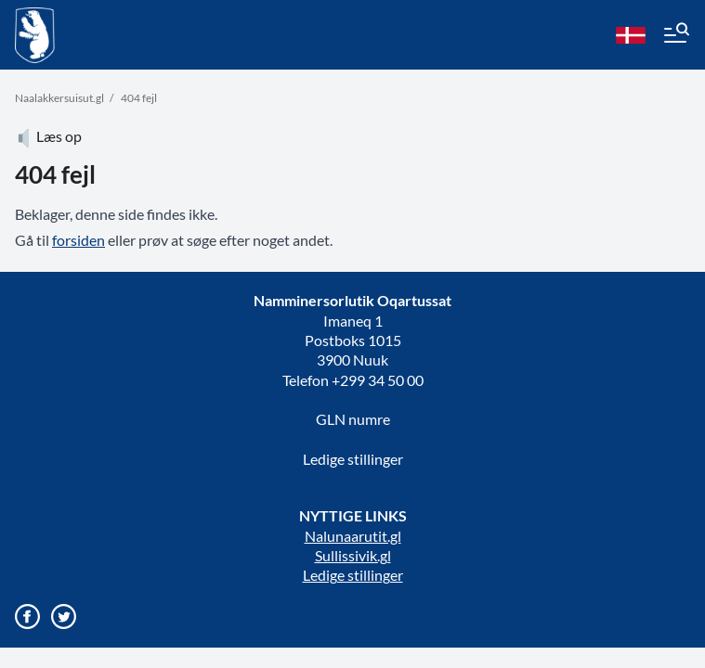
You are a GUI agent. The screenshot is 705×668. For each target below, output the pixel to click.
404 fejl (139, 98)
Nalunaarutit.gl (353, 536)
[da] (631, 35)
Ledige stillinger (353, 459)
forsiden (78, 240)
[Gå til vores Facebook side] (27, 616)
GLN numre (353, 419)
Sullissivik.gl (353, 555)
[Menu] (675, 35)
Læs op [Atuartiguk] (48, 136)
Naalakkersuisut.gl (59, 98)
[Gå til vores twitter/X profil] (63, 616)
